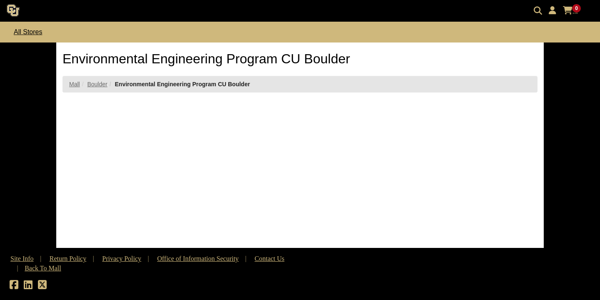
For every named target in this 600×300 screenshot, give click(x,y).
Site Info (22, 258)
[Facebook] (14, 286)
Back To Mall (43, 268)
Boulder (97, 84)
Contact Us (270, 258)
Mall (74, 84)
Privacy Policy (121, 258)
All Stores (28, 31)
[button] (552, 10)
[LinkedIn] (28, 286)
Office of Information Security (198, 258)
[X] (42, 286)
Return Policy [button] (68, 258)
